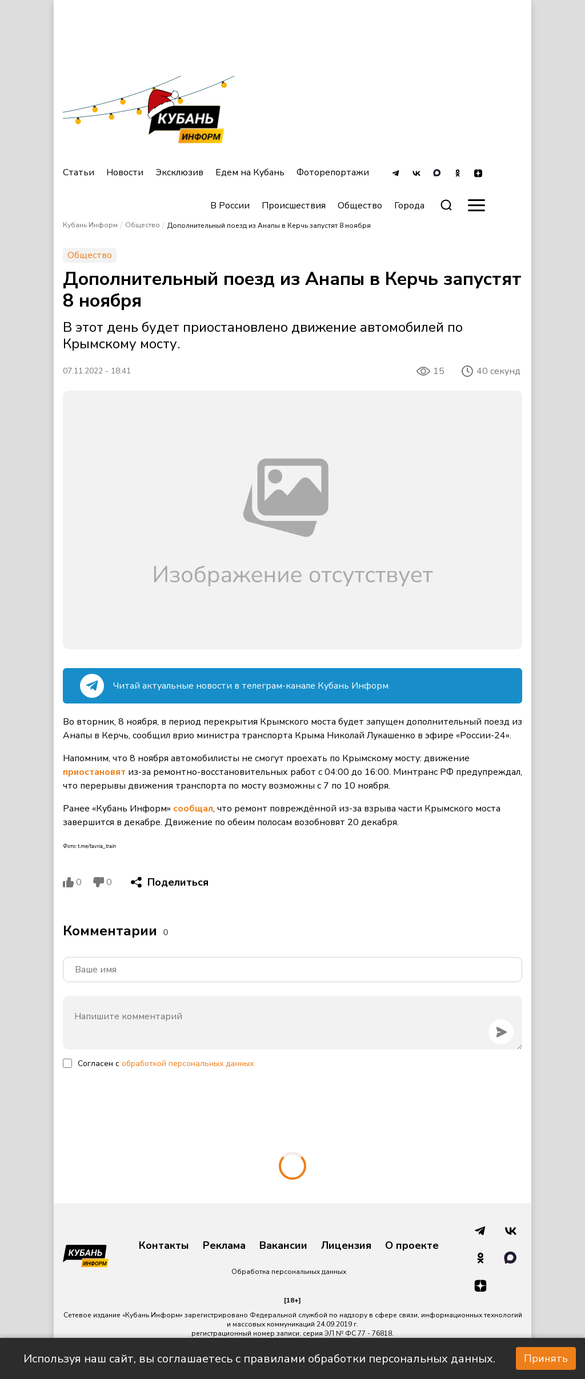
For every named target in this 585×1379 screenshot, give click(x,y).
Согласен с (166, 1063)
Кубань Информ (90, 225)
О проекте (412, 1246)
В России (230, 205)
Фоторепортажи (332, 172)
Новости (124, 172)
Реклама (224, 1246)
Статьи (78, 172)
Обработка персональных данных (288, 1272)
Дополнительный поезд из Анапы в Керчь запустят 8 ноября (269, 225)
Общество (360, 205)
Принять (546, 1358)
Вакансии (283, 1246)
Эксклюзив (179, 172)
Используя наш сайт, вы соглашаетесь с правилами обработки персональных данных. (259, 1358)
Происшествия (294, 205)
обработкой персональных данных (188, 1063)
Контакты (164, 1246)
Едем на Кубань (250, 172)
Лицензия (346, 1246)
